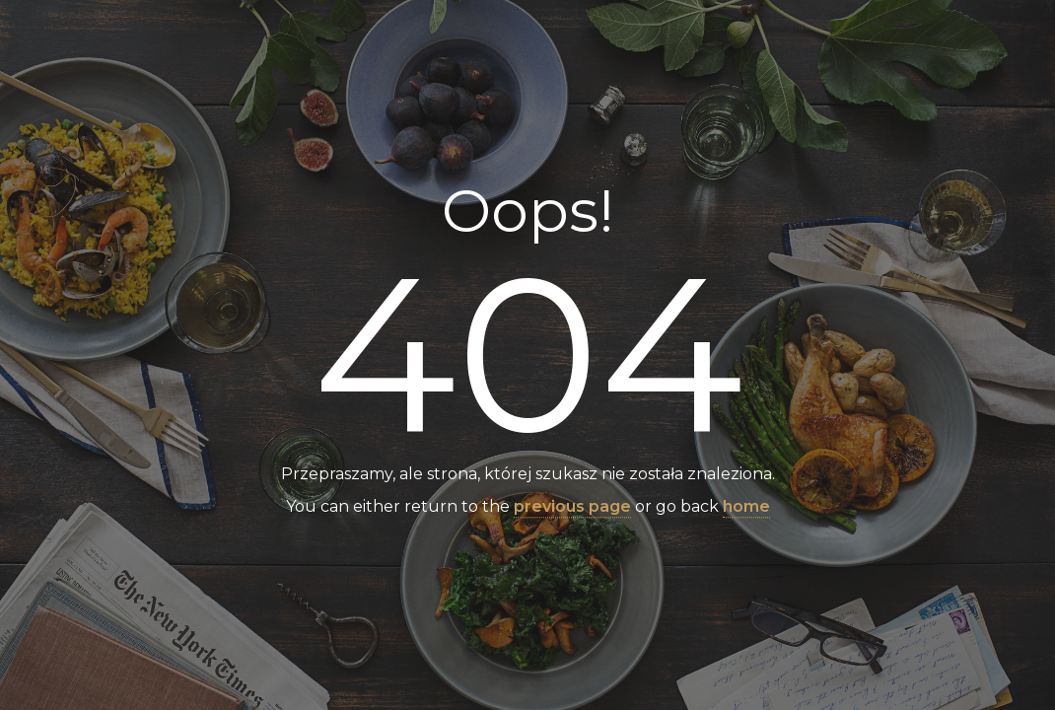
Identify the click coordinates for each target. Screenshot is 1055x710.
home (746, 507)
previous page (572, 507)
